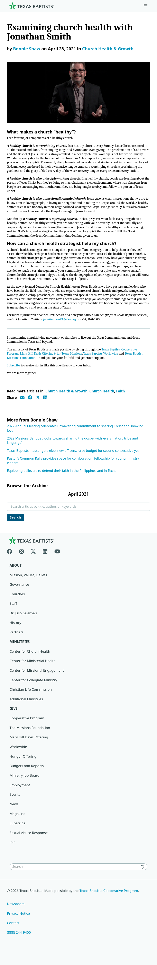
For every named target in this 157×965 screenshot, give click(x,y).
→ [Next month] (146, 506)
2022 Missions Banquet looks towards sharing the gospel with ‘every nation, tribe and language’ (72, 452)
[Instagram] (21, 563)
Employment (20, 797)
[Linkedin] (45, 563)
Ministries (20, 654)
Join (13, 855)
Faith (120, 403)
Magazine (17, 826)
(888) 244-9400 (19, 945)
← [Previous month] (10, 506)
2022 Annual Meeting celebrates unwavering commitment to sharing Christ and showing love (75, 440)
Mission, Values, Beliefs (28, 587)
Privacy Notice (18, 926)
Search (16, 529)
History (15, 635)
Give (14, 721)
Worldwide (18, 759)
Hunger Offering (23, 769)
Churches (17, 606)
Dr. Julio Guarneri (23, 625)
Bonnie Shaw (26, 49)
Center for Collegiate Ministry (33, 692)
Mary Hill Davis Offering (29, 749)
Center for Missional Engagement (37, 682)
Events (15, 807)
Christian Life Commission (31, 702)
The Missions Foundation (30, 740)
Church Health (101, 403)
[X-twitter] (33, 563)
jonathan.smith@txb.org (74, 330)
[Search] (143, 880)
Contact (13, 935)
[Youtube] (57, 563)
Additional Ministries (26, 711)
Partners (17, 644)
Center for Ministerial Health (33, 673)
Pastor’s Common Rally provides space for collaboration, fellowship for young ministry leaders (73, 472)
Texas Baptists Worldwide (104, 365)
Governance (19, 596)
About (16, 577)
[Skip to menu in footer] (145, 6)
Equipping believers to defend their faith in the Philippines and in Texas (61, 482)
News (14, 817)
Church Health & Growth (107, 49)
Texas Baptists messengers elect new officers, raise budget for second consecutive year (74, 462)
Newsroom (16, 916)
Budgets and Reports (27, 778)
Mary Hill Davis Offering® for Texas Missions (52, 365)
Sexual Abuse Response (29, 845)
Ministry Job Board (25, 788)
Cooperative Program (27, 730)
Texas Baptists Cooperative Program (109, 903)
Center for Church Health (30, 663)
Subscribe (14, 377)
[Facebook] (11, 563)
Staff (13, 616)
